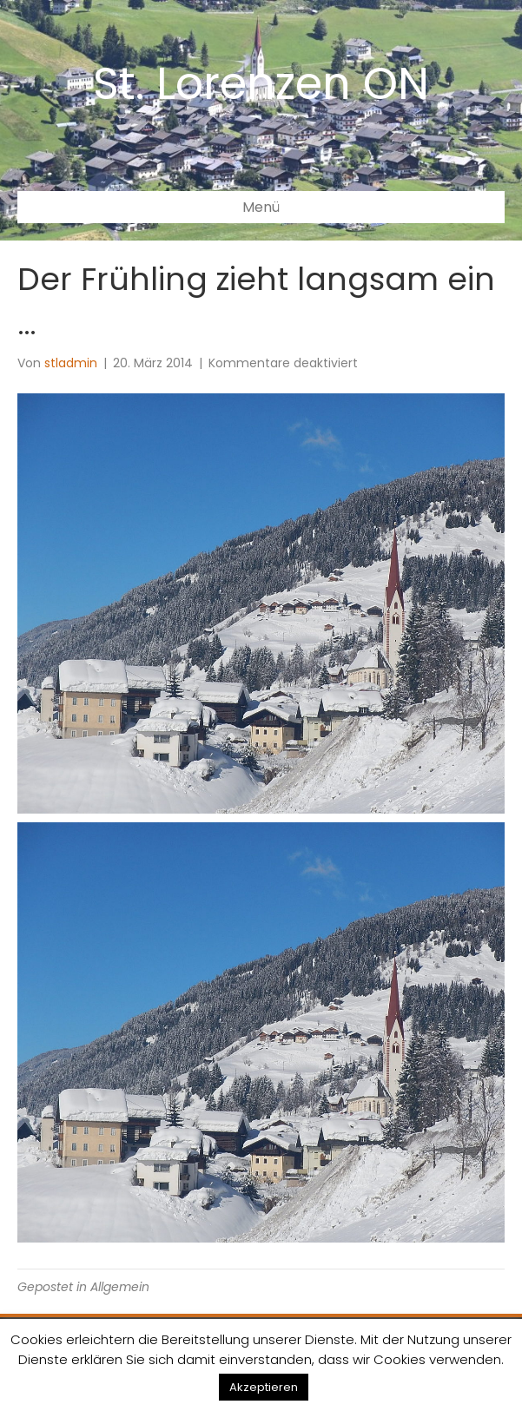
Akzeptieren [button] (263, 1387)
